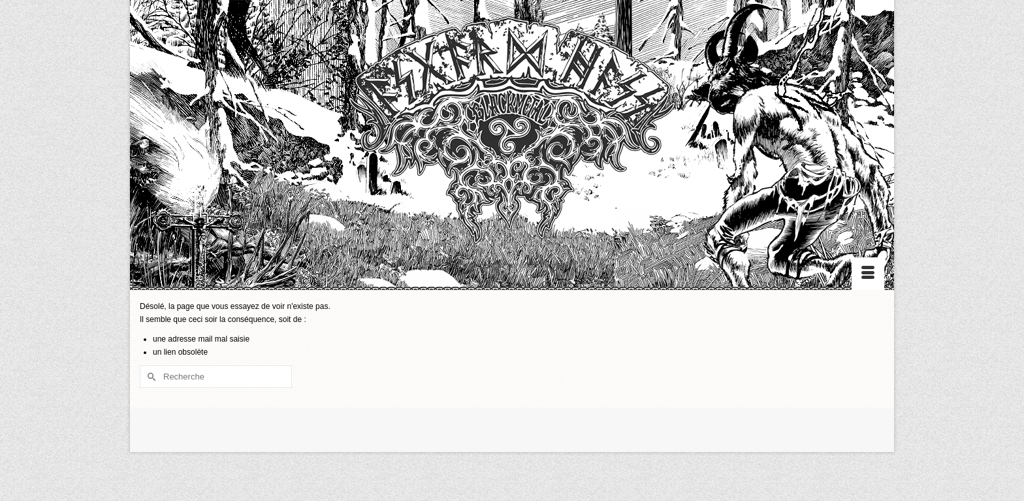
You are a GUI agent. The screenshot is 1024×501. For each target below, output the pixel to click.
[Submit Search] (149, 376)
